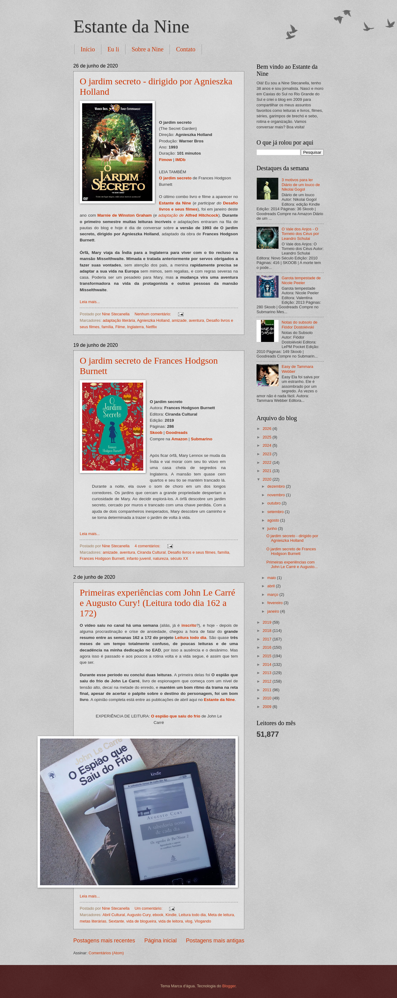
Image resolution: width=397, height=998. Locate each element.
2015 (267, 656)
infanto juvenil (139, 558)
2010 (267, 698)
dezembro (276, 486)
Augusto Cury (139, 914)
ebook (158, 914)
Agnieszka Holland (153, 320)
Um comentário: (149, 908)
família (107, 327)
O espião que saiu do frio (175, 716)
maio (272, 577)
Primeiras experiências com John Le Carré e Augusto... (292, 564)
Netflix (151, 327)
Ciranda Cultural (151, 552)
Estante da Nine (131, 26)
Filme (120, 327)
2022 (267, 462)
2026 (267, 428)
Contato (185, 49)
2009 (267, 706)
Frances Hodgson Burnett (102, 558)
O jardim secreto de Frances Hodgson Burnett (291, 551)
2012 (267, 681)
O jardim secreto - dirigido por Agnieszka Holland (292, 538)
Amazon (179, 439)
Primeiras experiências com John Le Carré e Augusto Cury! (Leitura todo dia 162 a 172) (157, 602)
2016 (267, 647)
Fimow (165, 159)
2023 (267, 454)
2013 (267, 672)
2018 (267, 630)
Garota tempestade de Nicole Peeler (301, 280)
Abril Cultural (113, 914)
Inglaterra (135, 327)
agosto (273, 520)
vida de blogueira (141, 921)
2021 (267, 470)
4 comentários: (148, 546)
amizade (179, 320)
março (273, 594)
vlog (188, 921)
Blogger (229, 986)
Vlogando (203, 921)
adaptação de (171, 215)
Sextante (116, 921)
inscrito (188, 625)
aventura (196, 320)
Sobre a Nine (147, 49)
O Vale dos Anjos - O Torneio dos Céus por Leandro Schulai (300, 234)
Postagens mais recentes (104, 940)
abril (271, 586)
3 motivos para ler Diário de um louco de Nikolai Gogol (301, 185)
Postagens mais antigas (215, 940)
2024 (267, 445)
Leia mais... (90, 301)
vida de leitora (170, 921)
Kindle (171, 914)
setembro (276, 511)
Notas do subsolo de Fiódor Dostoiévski (299, 324)
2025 (267, 437)
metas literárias (93, 921)
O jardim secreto (175, 178)
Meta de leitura (221, 914)
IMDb (180, 159)
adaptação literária (119, 320)
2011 (267, 690)
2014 (267, 664)
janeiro (273, 611)
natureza (160, 558)
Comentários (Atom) (106, 953)
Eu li (113, 49)
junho (272, 528)
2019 (267, 622)
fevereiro (275, 602)
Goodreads (177, 432)
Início (88, 49)
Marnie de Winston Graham (124, 215)
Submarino (202, 439)
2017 (267, 639)
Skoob (156, 432)
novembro (276, 495)
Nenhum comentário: (153, 314)
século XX (179, 558)
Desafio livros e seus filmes (191, 552)
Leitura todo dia (190, 637)
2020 (267, 479)
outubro (274, 503)
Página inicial (160, 940)
